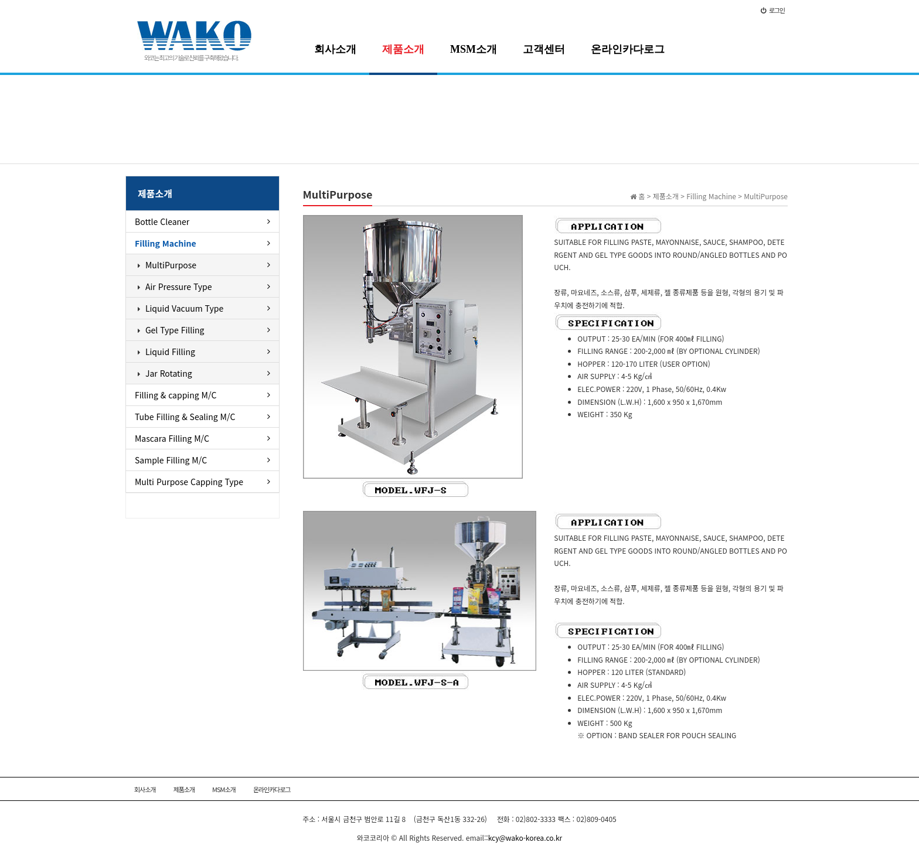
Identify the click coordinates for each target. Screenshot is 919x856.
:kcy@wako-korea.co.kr (524, 838)
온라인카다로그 (628, 49)
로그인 (773, 10)
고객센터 (544, 49)
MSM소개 (473, 49)
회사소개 (335, 49)
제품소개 (403, 49)
